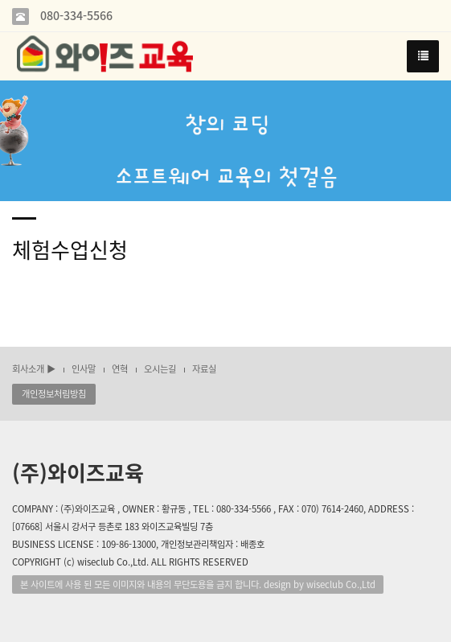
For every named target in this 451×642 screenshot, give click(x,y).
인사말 (84, 369)
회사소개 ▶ (33, 369)
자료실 (204, 369)
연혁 (120, 369)
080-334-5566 (75, 15)
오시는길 (160, 369)
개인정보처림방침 (54, 394)
